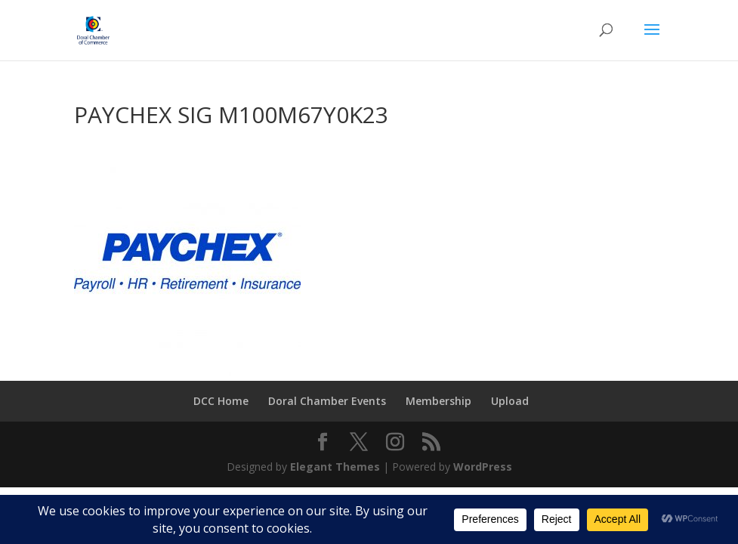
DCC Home (221, 401)
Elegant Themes (335, 466)
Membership (438, 401)
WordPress (482, 466)
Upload (510, 401)
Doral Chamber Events (327, 401)
